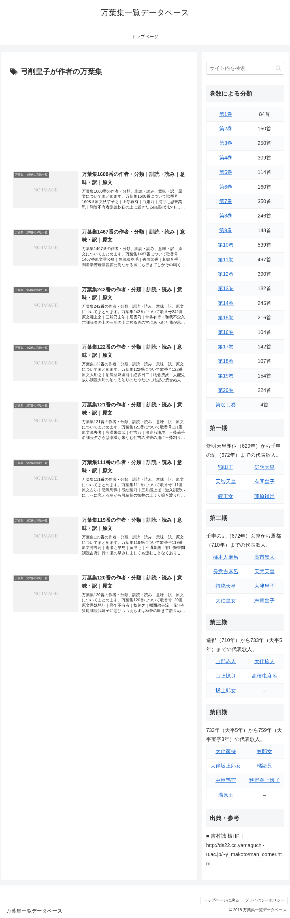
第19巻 (226, 376)
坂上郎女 (226, 690)
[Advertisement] (99, 120)
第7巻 (225, 201)
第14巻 (226, 303)
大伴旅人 (264, 661)
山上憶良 (226, 676)
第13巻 (226, 288)
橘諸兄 (264, 766)
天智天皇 (226, 481)
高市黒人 (264, 557)
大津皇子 (264, 586)
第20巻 (226, 390)
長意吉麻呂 (225, 571)
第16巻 (226, 332)
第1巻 (225, 114)
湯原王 (225, 795)
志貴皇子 (264, 601)
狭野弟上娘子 (264, 780)
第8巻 (225, 216)
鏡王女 (225, 496)
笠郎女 (264, 751)
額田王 (225, 467)
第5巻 (225, 172)
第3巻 (225, 143)
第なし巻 (226, 405)
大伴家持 (226, 751)
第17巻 (226, 347)
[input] (245, 68)
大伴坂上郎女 (225, 766)
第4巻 (225, 158)
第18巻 (226, 361)
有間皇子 (264, 481)
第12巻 (226, 274)
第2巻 (225, 129)
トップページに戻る (221, 900)
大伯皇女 (226, 601)
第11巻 (226, 259)
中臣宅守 (226, 780)
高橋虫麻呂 (264, 676)
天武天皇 (264, 571)
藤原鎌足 (264, 496)
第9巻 (225, 230)
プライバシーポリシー (265, 900)
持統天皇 (226, 586)
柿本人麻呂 (225, 557)
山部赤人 (226, 661)
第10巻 (226, 245)
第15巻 (226, 317)
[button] (278, 68)
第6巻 (225, 187)
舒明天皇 (264, 467)
